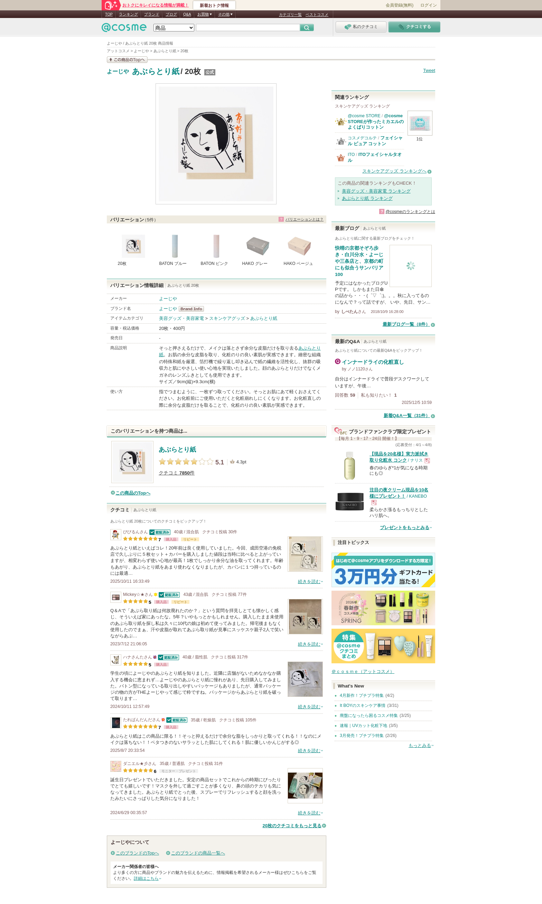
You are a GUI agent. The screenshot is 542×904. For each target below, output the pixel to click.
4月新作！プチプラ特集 (362, 695)
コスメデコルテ (362, 138)
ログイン (428, 5)
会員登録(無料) (399, 5)
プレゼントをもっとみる (404, 527)
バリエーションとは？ (305, 219)
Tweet (429, 70)
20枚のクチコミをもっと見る (292, 825)
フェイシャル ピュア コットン (375, 140)
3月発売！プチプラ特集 (362, 735)
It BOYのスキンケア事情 (362, 705)
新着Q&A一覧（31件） (407, 415)
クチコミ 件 (177, 473)
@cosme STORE (364, 115)
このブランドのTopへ (137, 853)
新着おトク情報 (214, 5)
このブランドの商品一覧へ (198, 853)
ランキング (128, 14)
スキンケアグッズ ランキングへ (394, 171)
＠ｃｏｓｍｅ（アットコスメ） (362, 671)
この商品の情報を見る (127, 59)
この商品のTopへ (132, 493)
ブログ (171, 14)
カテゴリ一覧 (290, 14)
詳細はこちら (146, 878)
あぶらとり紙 (155, 71)
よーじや (118, 71)
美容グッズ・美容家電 (181, 318)
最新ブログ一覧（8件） (406, 324)
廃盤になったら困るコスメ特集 (369, 715)
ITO (351, 154)
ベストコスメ (317, 14)
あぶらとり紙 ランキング (367, 198)
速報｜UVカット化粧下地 (363, 725)
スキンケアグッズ (227, 318)
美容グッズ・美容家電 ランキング (376, 191)
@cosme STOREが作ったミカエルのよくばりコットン (376, 121)
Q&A (187, 14)
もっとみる (420, 745)
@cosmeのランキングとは (410, 211)
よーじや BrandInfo (193, 309)
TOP (109, 14)
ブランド (151, 14)
